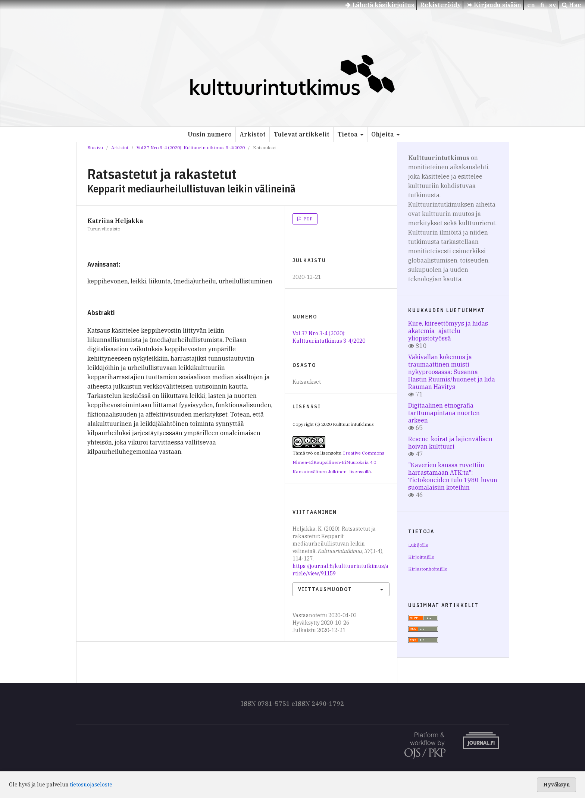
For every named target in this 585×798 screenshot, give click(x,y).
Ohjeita (383, 134)
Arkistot (253, 134)
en (531, 5)
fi (542, 5)
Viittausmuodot (325, 589)
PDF (307, 219)
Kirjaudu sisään (494, 5)
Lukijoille (418, 545)
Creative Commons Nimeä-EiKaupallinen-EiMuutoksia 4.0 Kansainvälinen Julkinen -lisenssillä (338, 462)
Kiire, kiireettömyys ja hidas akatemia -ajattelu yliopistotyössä (448, 331)
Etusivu (95, 147)
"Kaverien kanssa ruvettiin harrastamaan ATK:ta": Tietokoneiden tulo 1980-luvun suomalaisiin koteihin (452, 476)
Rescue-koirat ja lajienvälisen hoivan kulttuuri (450, 442)
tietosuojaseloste (91, 784)
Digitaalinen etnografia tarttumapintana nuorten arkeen (444, 413)
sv (552, 5)
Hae (571, 5)
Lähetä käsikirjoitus (379, 5)
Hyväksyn (556, 784)
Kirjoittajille (421, 557)
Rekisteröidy (440, 5)
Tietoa (348, 134)
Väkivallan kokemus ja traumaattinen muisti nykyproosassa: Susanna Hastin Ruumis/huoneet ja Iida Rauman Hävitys (451, 371)
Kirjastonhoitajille (427, 569)
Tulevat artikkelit (301, 134)
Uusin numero (210, 134)
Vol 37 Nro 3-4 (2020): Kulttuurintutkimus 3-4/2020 (191, 147)
